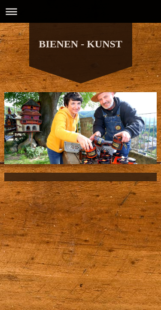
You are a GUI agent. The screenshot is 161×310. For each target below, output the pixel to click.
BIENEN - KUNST (80, 44)
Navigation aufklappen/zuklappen (80, 11)
